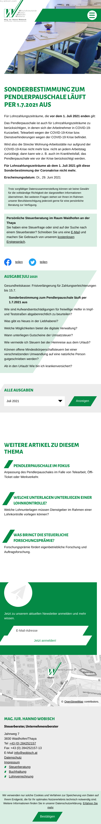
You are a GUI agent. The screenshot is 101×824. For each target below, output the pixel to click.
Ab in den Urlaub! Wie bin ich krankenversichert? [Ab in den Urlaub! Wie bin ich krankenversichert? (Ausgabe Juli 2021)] (38, 366)
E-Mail (75, 232)
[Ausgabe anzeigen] (82, 401)
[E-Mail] (48, 631)
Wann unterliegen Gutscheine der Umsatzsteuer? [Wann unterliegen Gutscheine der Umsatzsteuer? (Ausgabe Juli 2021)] (38, 335)
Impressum (12, 762)
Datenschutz (13, 757)
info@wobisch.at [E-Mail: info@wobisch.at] (25, 753)
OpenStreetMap (73, 701)
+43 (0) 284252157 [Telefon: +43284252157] (22, 743)
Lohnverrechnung (21, 776)
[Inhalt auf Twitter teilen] (41, 262)
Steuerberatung (20, 767)
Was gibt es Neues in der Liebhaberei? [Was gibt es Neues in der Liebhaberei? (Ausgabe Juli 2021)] (31, 321)
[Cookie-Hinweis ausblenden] (47, 817)
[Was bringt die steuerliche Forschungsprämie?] (50, 543)
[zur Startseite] (20, 11)
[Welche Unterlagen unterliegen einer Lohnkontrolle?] (50, 505)
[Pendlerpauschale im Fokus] (50, 471)
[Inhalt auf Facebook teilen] (16, 262)
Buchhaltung (17, 772)
